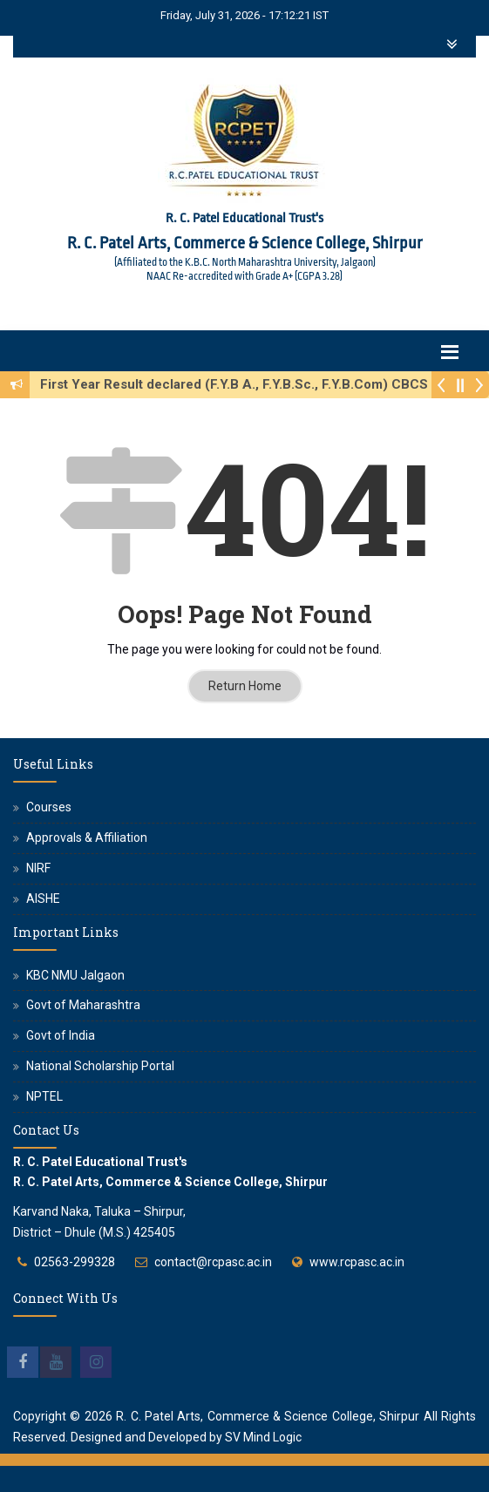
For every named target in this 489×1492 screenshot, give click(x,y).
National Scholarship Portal (100, 1066)
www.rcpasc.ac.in (356, 1262)
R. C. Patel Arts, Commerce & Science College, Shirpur (267, 1416)
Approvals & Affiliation (86, 837)
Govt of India (60, 1035)
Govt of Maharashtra (83, 1005)
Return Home (245, 686)
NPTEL (44, 1096)
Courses (48, 807)
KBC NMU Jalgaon (75, 975)
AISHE (43, 898)
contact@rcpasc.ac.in (213, 1262)
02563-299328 (74, 1262)
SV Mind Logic (263, 1437)
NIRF (38, 868)
